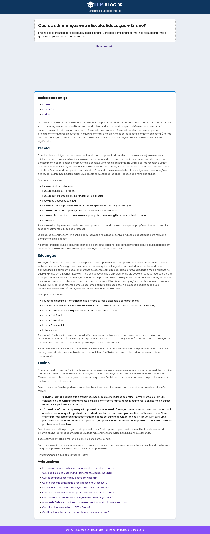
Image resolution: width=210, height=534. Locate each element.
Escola (46, 104)
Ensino (46, 114)
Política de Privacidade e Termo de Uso (124, 530)
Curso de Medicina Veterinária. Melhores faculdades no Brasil (77, 473)
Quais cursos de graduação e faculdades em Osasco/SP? (74, 482)
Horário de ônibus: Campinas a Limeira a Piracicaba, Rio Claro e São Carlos (84, 502)
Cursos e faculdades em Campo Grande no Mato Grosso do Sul (78, 492)
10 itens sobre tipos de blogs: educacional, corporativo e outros (78, 468)
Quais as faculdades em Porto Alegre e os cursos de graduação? (79, 497)
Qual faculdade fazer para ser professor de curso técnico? (76, 512)
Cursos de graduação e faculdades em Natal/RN (69, 478)
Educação (109, 46)
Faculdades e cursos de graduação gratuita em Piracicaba (75, 487)
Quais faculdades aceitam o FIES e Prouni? (66, 507)
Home (99, 46)
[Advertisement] (105, 69)
